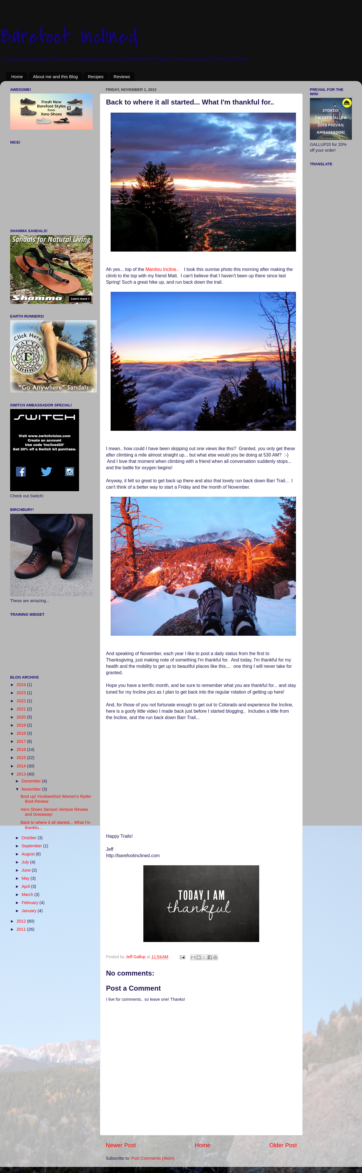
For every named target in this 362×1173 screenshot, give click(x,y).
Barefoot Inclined (69, 36)
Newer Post (121, 1145)
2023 (22, 692)
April (26, 886)
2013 (22, 774)
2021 (22, 709)
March (28, 894)
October (30, 837)
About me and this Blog (55, 76)
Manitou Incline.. (162, 269)
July (26, 862)
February (31, 902)
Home (17, 76)
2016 (22, 749)
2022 (22, 701)
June (27, 870)
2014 (22, 766)
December (32, 781)
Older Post (283, 1145)
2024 (22, 684)
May (26, 878)
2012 (22, 921)
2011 (22, 929)
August (29, 854)
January (30, 910)
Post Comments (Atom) (153, 1158)
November (32, 789)
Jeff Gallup (136, 956)
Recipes (95, 76)
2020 (22, 717)
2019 (22, 725)
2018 (22, 733)
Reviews (122, 76)
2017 (22, 741)
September (32, 846)
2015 (22, 757)
